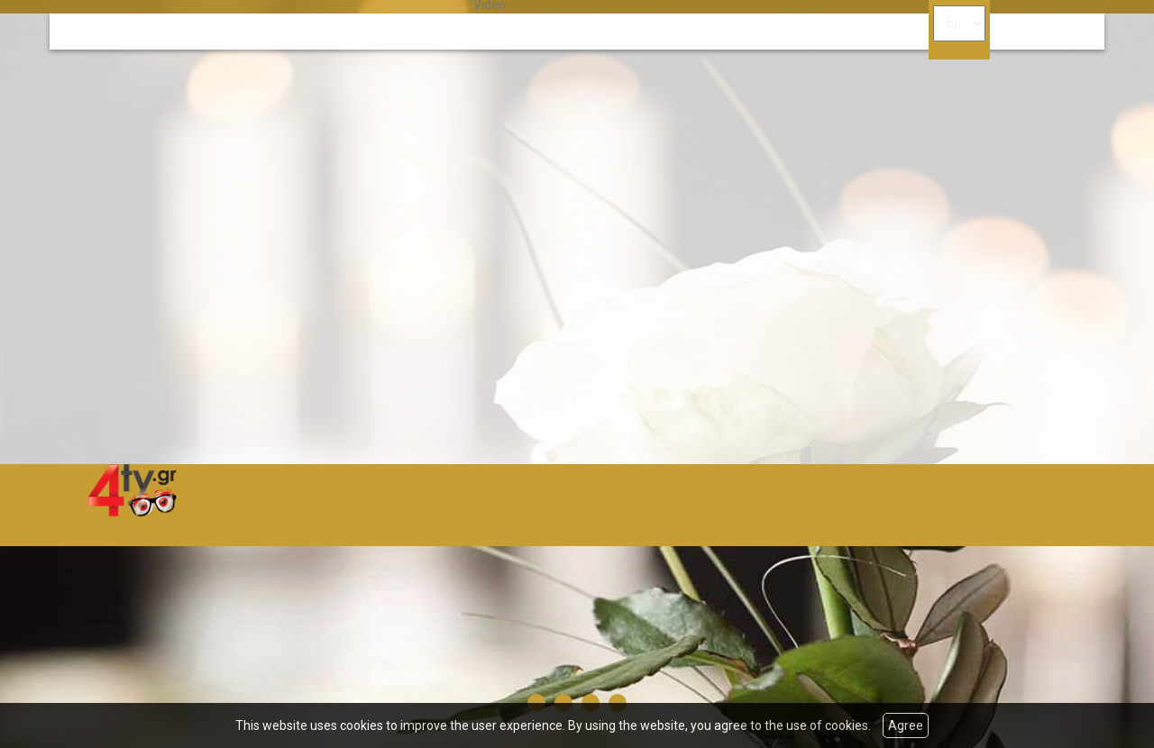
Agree (905, 725)
